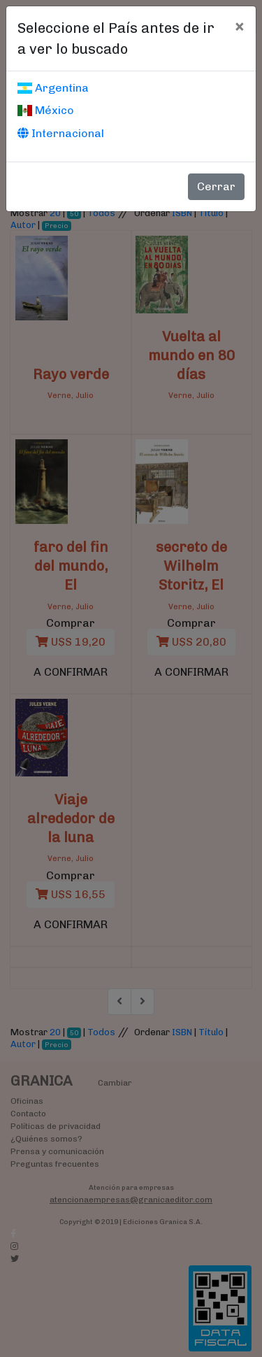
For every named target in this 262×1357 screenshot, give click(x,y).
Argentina (53, 87)
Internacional (60, 133)
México (45, 110)
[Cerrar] (239, 25)
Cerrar (216, 186)
